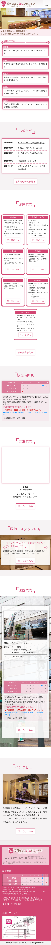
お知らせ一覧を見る (25, 181)
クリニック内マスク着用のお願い (30, 148)
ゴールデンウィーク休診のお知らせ (31, 143)
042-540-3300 (17, 656)
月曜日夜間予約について (27, 161)
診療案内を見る (25, 352)
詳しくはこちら (13, 240)
